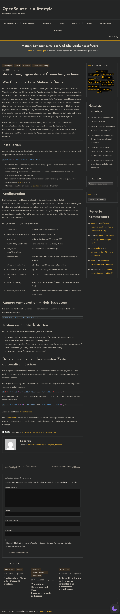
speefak (17, 70)
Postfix (21, 182)
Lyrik (62, 23)
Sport (75, 23)
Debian (19, 575)
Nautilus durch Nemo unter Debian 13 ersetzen (15, 587)
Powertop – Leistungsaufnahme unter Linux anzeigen (21, 467)
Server (17, 66)
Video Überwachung (41, 66)
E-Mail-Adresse (12, 520)
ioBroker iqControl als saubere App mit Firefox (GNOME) (103, 128)
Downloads (105, 23)
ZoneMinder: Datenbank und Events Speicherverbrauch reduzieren (102, 139)
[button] (114, 608)
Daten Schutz (96, 248)
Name (8, 510)
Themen (88, 23)
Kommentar (11, 487)
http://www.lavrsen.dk (49, 432)
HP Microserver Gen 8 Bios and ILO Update (102, 252)
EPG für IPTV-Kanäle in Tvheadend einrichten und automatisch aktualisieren (70, 590)
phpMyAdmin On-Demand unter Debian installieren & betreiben (102, 164)
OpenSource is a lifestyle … (29, 9)
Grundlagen (10, 23)
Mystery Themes (46, 611)
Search (113, 37)
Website (8, 530)
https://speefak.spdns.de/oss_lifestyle (45, 445)
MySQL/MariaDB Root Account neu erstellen (66, 467)
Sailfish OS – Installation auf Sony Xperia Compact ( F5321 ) (102, 227)
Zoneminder (10, 417)
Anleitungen (29, 23)
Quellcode (37, 186)
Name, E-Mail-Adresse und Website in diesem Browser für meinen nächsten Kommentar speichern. (39, 544)
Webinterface (26, 412)
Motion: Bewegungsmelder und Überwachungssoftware (40, 74)
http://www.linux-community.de (32, 432)
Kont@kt (58, 30)
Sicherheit (47, 23)
